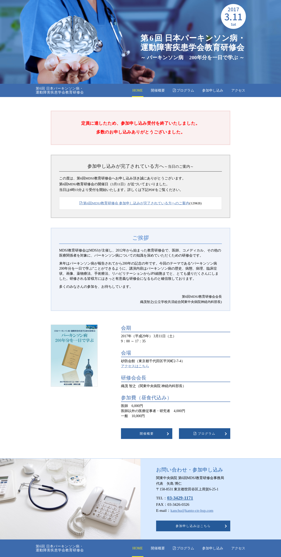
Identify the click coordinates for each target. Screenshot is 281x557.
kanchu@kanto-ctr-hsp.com (192, 510)
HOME (137, 90)
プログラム (183, 90)
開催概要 (158, 90)
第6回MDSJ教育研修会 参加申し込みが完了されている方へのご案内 (134, 203)
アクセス (238, 90)
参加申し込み (212, 90)
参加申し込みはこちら (193, 526)
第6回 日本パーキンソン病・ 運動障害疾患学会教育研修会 (60, 90)
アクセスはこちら (135, 366)
